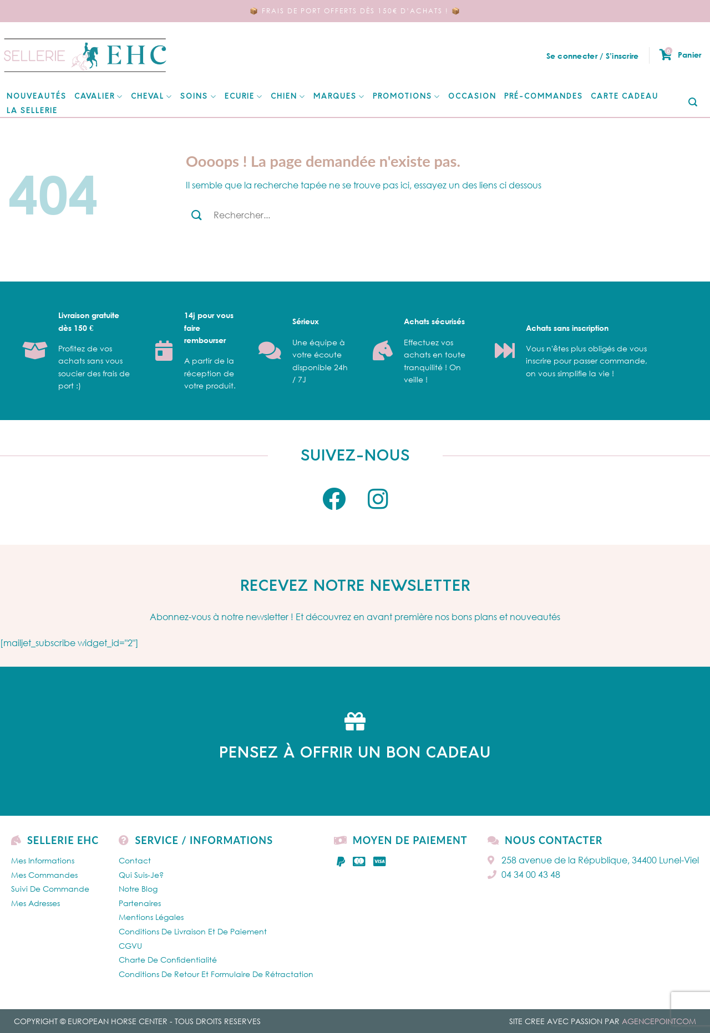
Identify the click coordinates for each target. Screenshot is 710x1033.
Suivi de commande (50, 888)
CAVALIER (98, 96)
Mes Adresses (35, 903)
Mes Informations (42, 860)
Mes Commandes (44, 874)
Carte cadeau (624, 96)
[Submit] (693, 103)
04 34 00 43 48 (524, 874)
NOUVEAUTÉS (37, 96)
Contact (135, 860)
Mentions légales (151, 917)
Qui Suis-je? (141, 874)
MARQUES (339, 96)
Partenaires (140, 903)
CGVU (130, 945)
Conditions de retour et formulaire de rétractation (216, 974)
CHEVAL (152, 96)
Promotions (406, 96)
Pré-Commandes (543, 96)
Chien (288, 96)
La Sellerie (32, 111)
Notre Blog (138, 888)
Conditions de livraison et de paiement (193, 931)
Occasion (472, 96)
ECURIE (244, 96)
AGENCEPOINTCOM (659, 1021)
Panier (681, 54)
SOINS (198, 96)
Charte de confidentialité (168, 959)
